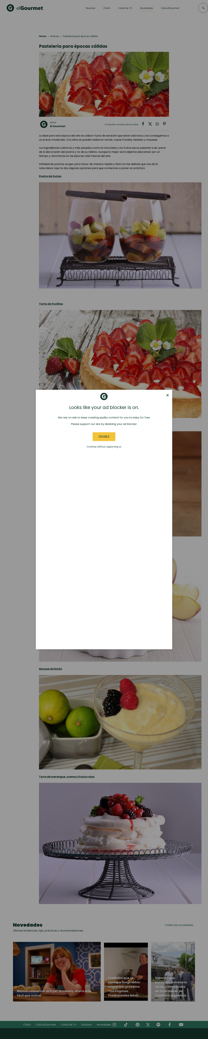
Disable (104, 437)
